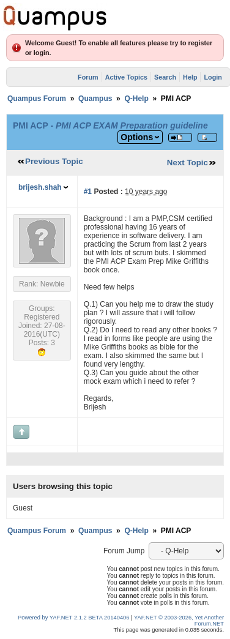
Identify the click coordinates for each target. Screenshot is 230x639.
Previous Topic (54, 161)
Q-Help (136, 98)
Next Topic (187, 162)
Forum (88, 77)
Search (165, 77)
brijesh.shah (40, 187)
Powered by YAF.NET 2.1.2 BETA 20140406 (74, 618)
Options (137, 137)
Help (190, 77)
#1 (88, 191)
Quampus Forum (36, 98)
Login (212, 77)
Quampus (95, 98)
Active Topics (126, 77)
